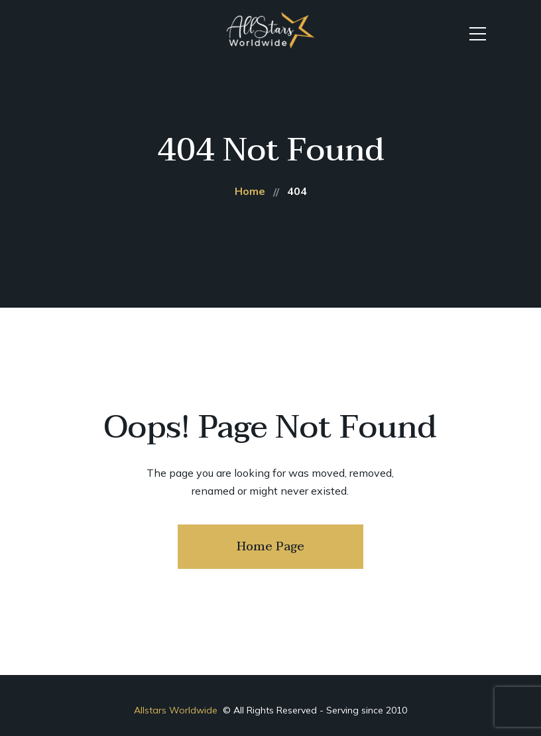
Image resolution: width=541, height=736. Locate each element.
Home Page (270, 546)
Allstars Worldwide (177, 710)
